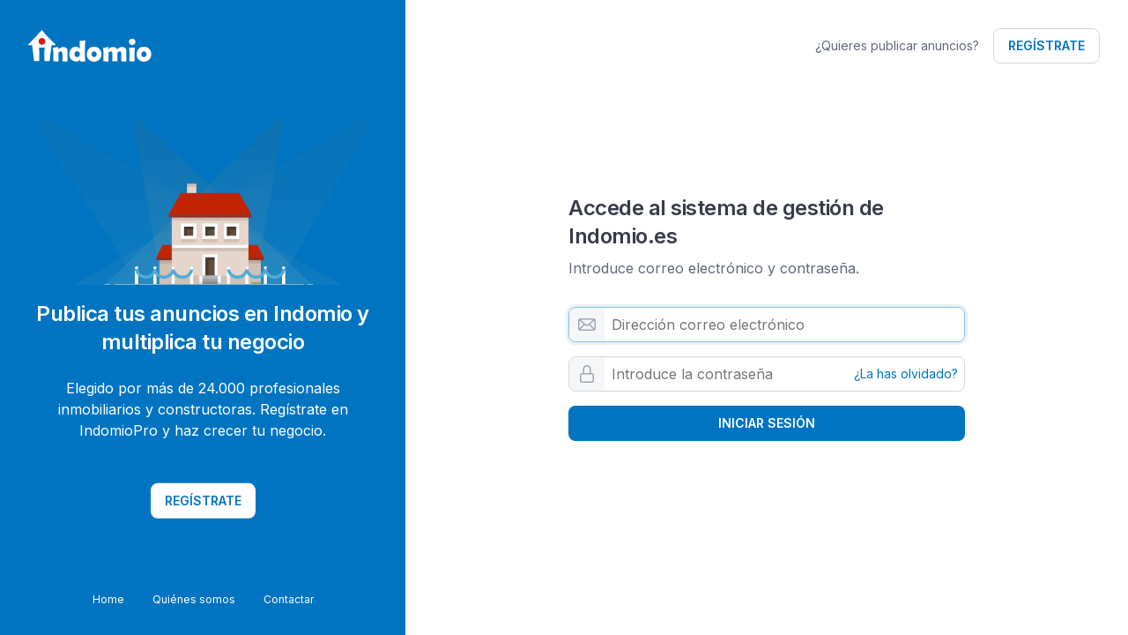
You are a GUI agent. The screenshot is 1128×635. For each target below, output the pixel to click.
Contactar (288, 599)
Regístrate (1046, 45)
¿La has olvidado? (906, 374)
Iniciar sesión (766, 422)
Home (108, 599)
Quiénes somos (193, 599)
